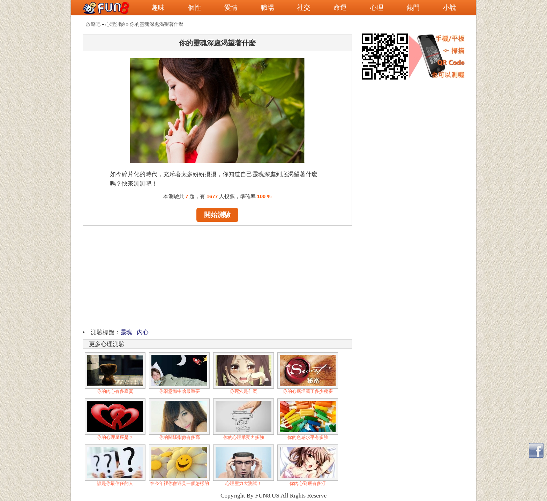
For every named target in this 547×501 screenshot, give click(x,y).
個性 (194, 7)
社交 (303, 7)
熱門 (413, 7)
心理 (376, 7)
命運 (340, 7)
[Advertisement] (217, 276)
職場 (267, 7)
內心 (142, 332)
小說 (449, 7)
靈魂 (126, 332)
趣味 (158, 7)
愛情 (231, 7)
